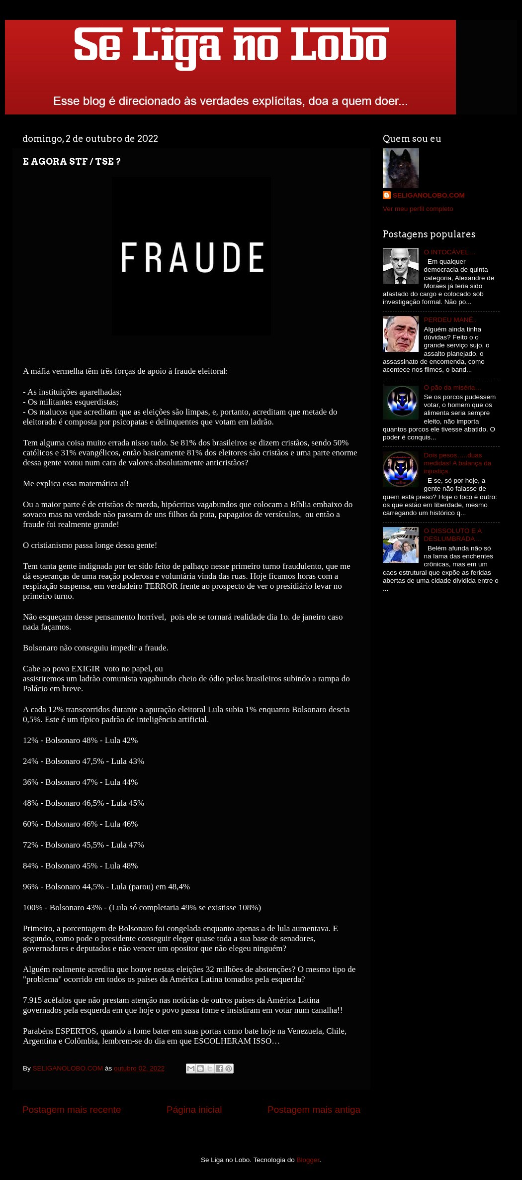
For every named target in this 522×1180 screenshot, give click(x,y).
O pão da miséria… (452, 387)
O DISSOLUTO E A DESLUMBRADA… (452, 534)
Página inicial (194, 1109)
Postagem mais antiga (313, 1109)
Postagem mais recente (71, 1109)
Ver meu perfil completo (418, 209)
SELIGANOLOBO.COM (429, 195)
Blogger (308, 1160)
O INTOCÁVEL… (449, 252)
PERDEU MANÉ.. (450, 319)
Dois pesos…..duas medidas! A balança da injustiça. (457, 463)
